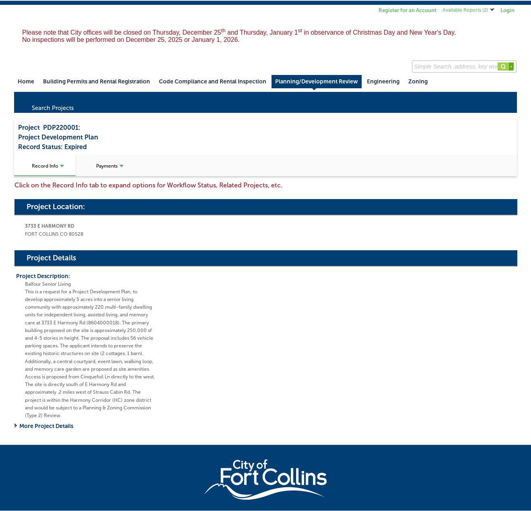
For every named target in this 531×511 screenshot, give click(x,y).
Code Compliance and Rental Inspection (212, 81)
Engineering (383, 81)
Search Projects (48, 106)
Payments (109, 166)
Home (26, 81)
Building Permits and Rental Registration (96, 81)
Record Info (48, 166)
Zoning (418, 81)
